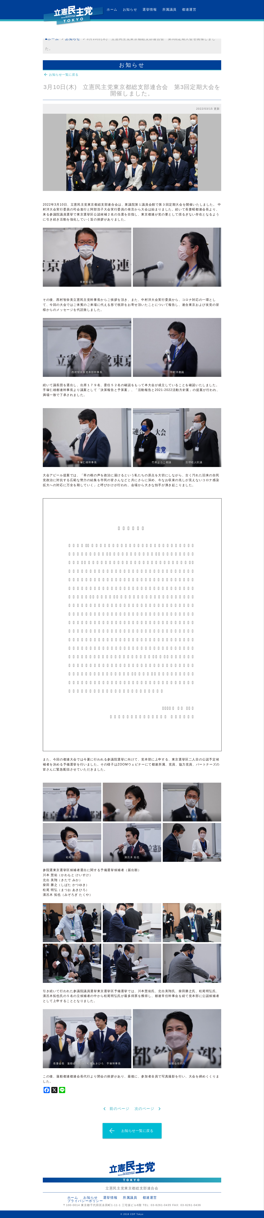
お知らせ (130, 9)
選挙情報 (150, 9)
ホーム (112, 9)
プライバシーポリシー (85, 1201)
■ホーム (52, 39)
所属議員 (169, 9)
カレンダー (116, 29)
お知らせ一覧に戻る (60, 74)
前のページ (119, 1109)
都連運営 (189, 9)
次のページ (144, 1109)
